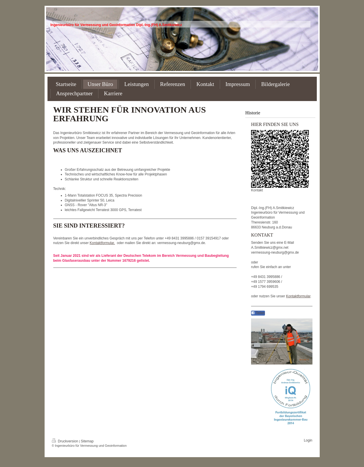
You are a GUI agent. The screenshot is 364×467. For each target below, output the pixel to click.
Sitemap (87, 441)
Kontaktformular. (102, 243)
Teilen (258, 313)
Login (308, 440)
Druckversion (65, 441)
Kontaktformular (298, 296)
